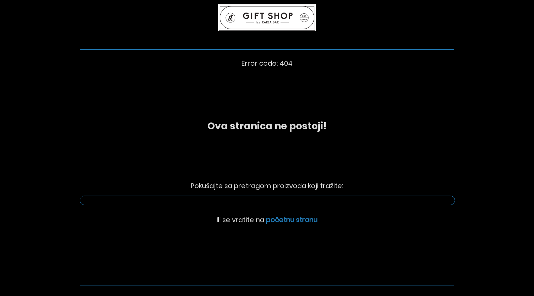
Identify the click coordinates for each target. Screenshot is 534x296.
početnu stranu (291, 220)
